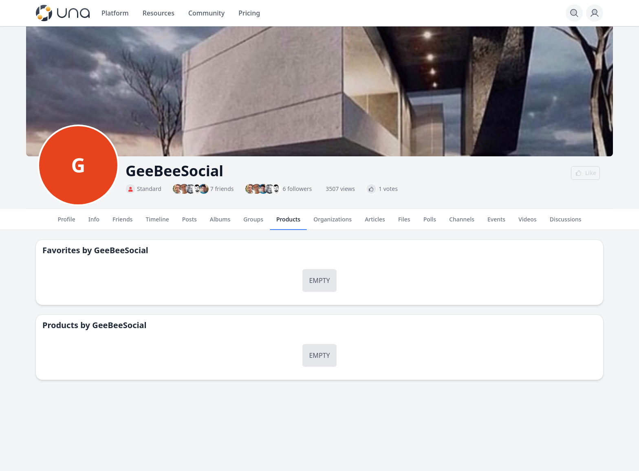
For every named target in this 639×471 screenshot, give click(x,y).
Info (94, 222)
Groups (253, 222)
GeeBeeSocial (121, 250)
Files (404, 222)
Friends (122, 222)
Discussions (565, 222)
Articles (375, 222)
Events (496, 222)
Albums (220, 222)
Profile (66, 222)
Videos (527, 222)
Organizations (332, 222)
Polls (430, 222)
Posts (189, 222)
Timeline (157, 222)
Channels (462, 222)
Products (288, 222)
